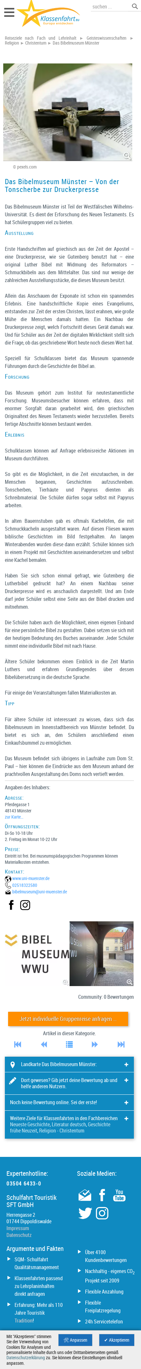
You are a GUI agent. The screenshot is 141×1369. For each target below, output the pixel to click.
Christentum (35, 43)
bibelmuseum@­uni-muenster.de (39, 891)
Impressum (17, 1228)
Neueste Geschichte (30, 1124)
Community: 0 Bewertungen (106, 996)
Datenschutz (19, 1235)
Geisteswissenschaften (106, 38)
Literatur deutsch (69, 1124)
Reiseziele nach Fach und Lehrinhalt (40, 38)
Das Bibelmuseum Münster (76, 43)
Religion (12, 43)
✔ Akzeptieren (116, 1340)
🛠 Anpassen (75, 1340)
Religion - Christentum (61, 1130)
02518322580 (24, 885)
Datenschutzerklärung (25, 1358)
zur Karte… (14, 817)
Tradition (24, 1320)
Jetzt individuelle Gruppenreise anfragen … (68, 1019)
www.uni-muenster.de (30, 878)
